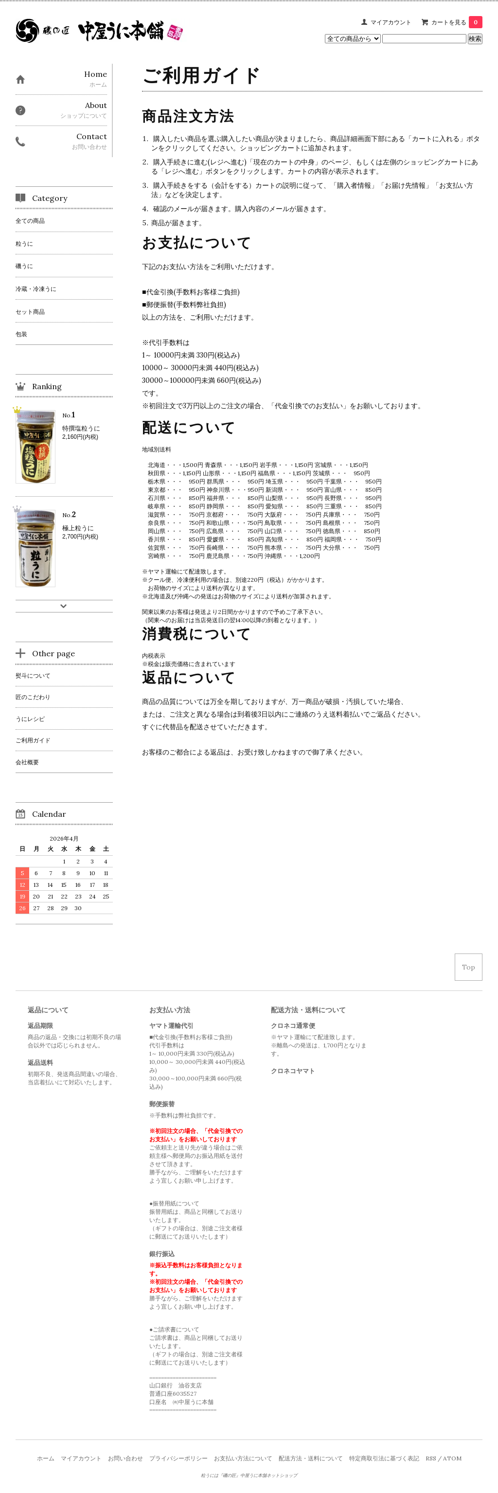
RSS (431, 1458)
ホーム (45, 1458)
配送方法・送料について (311, 1458)
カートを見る (456, 22)
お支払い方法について (243, 1458)
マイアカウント (391, 22)
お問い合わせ (125, 1458)
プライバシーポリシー (178, 1458)
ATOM (452, 1458)
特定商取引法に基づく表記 (384, 1458)
